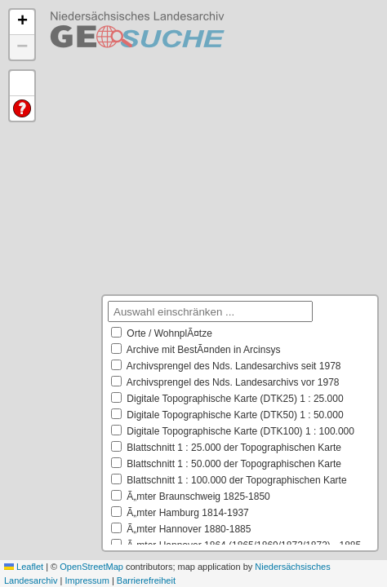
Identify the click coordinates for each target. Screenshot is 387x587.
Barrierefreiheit (146, 580)
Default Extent (22, 83)
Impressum (86, 580)
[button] (22, 22)
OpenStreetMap (91, 567)
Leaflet (23, 567)
